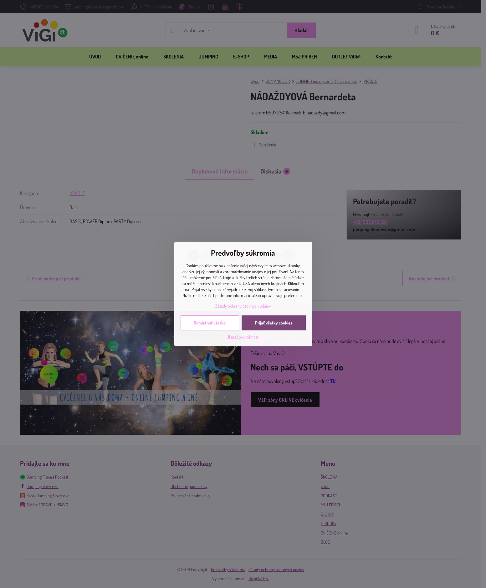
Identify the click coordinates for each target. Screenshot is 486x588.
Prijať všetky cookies (273, 322)
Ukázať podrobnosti (243, 336)
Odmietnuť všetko (210, 322)
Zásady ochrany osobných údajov (243, 306)
